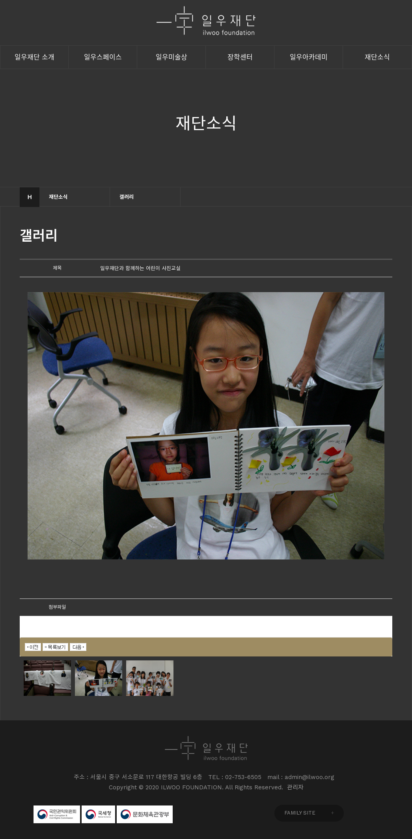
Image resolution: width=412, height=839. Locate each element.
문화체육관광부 (145, 814)
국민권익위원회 (57, 814)
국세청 (98, 814)
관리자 (295, 787)
